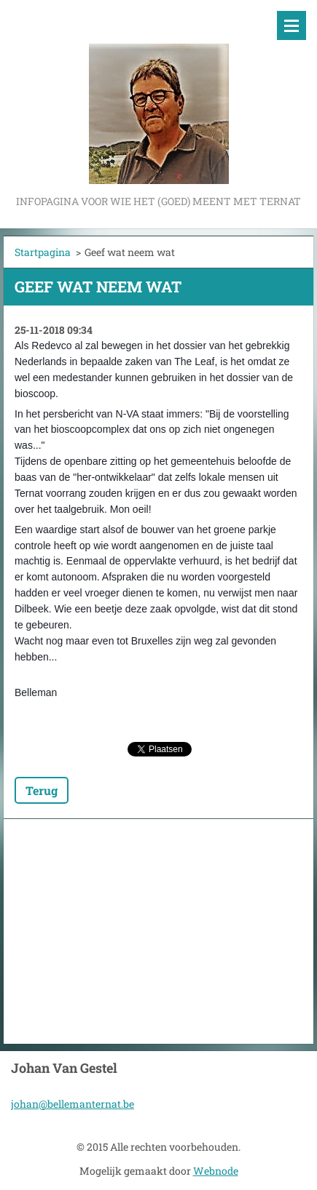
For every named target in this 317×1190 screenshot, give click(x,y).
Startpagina (43, 252)
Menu (291, 25)
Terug (42, 790)
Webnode (215, 1171)
